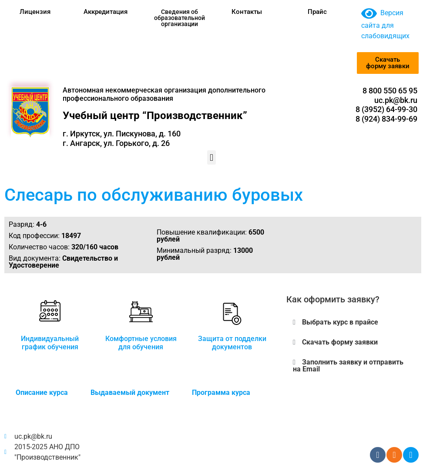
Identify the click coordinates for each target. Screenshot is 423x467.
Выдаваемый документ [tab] (130, 392)
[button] (211, 157)
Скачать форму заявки (340, 342)
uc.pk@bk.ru (395, 100)
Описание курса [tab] (42, 392)
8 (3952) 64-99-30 (386, 109)
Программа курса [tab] (221, 392)
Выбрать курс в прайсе (340, 322)
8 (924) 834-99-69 (386, 118)
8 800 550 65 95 (390, 90)
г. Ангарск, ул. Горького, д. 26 (116, 143)
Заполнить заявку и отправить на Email (348, 365)
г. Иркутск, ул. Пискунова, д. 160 (122, 133)
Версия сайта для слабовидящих (385, 24)
